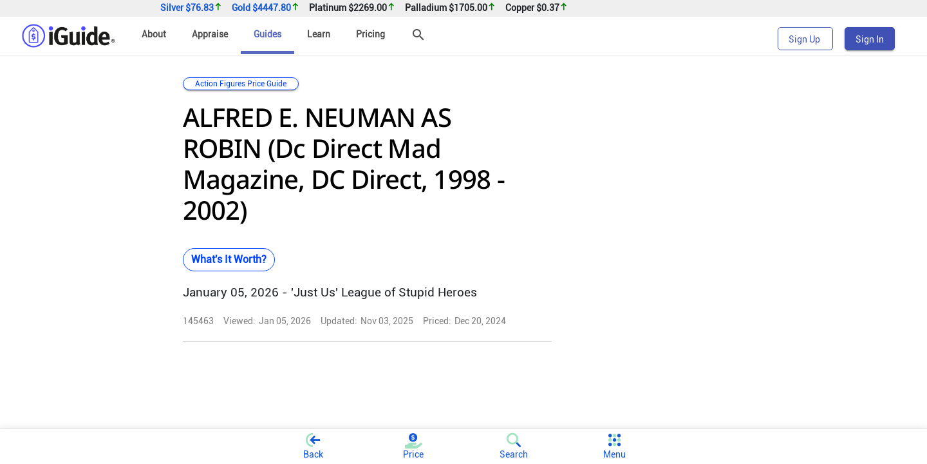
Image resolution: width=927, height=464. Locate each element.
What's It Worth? (229, 259)
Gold (265, 8)
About (154, 34)
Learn (318, 34)
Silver (191, 8)
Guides (267, 34)
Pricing (370, 34)
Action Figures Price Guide (240, 83)
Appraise (210, 34)
